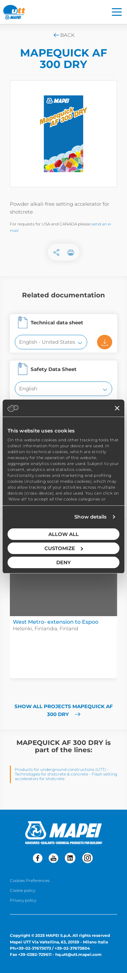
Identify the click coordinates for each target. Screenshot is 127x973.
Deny (63, 562)
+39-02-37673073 (33, 948)
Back (64, 35)
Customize (63, 548)
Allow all (63, 534)
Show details (90, 517)
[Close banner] (117, 408)
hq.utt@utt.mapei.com (78, 954)
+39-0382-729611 (35, 954)
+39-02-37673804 (72, 948)
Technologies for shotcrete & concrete (51, 774)
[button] (14, 586)
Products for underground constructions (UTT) (60, 769)
